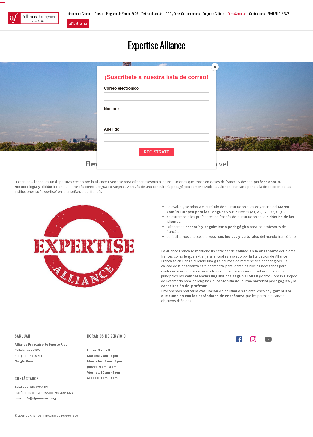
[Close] (215, 67)
